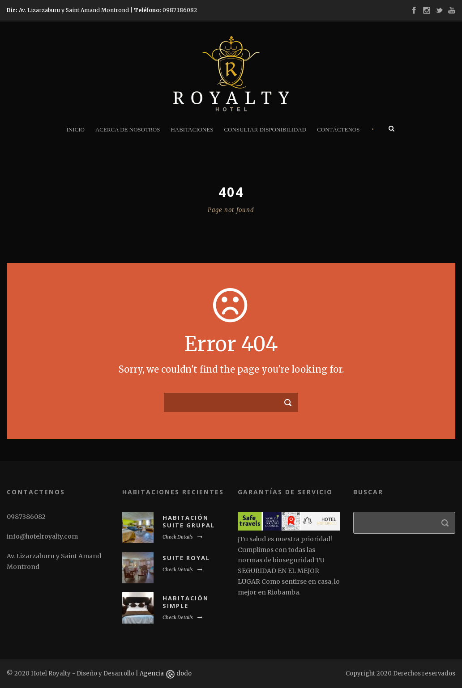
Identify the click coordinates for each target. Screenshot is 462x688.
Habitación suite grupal (189, 521)
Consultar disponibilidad (265, 129)
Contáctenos (338, 129)
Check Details (182, 537)
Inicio (75, 129)
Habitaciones (192, 129)
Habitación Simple (186, 602)
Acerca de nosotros (127, 129)
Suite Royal (186, 558)
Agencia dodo (166, 673)
